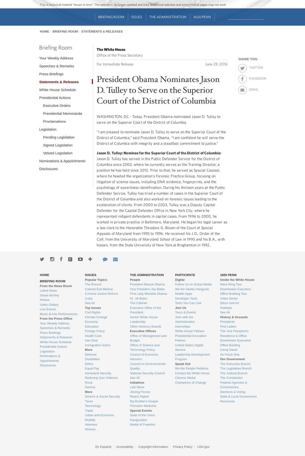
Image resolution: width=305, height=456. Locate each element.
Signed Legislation (57, 145)
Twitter (253, 67)
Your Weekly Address (56, 58)
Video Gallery (49, 304)
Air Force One (229, 354)
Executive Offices (143, 331)
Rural (88, 382)
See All (90, 303)
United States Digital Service (189, 347)
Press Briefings (51, 74)
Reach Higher (139, 396)
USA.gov (203, 447)
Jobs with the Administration (185, 319)
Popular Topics (96, 280)
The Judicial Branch (233, 373)
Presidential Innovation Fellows (191, 338)
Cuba (88, 298)
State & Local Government (238, 396)
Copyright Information (153, 447)
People (135, 280)
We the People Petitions (191, 368)
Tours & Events (185, 312)
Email (253, 89)
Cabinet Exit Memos (99, 289)
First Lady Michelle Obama (148, 293)
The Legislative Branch (236, 368)
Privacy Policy (182, 447)
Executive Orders (57, 106)
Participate (185, 275)
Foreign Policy (95, 331)
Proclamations (54, 121)
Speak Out (182, 364)
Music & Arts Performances (59, 314)
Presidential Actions (55, 98)
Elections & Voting (232, 392)
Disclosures (48, 169)
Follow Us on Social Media (193, 284)
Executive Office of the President (145, 310)
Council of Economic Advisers (144, 357)
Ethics (89, 364)
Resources (227, 401)
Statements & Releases (102, 31)
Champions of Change (190, 382)
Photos (44, 300)
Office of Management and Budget (148, 338)
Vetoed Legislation (57, 153)
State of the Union (142, 415)
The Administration (167, 17)
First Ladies (228, 326)
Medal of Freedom (142, 424)
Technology (93, 406)
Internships (182, 326)
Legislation (47, 129)
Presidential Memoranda (62, 113)
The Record (93, 284)
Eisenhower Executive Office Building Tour (235, 291)
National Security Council (147, 373)
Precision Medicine (143, 406)
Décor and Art (229, 303)
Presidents (227, 321)
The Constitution (231, 378)
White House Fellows (189, 331)
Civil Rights (93, 312)
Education (92, 326)
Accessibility (124, 447)
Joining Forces (140, 392)
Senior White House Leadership (144, 319)
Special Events (141, 410)
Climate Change (96, 317)
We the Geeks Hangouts (192, 289)
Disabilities (92, 359)
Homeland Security (98, 373)
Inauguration (138, 420)
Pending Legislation (58, 137)
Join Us (180, 308)
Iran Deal (91, 340)
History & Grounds (234, 317)
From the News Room (56, 286)
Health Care (93, 336)
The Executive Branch (235, 364)
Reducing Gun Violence (101, 378)
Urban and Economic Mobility (99, 417)
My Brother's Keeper (144, 401)
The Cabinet (138, 303)
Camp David (228, 350)
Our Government (232, 359)
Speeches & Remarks (56, 66)
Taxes (89, 401)
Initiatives (137, 382)
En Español (103, 447)
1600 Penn (202, 17)
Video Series (229, 298)
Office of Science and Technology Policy (145, 347)
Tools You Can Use (188, 303)
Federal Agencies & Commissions (233, 385)
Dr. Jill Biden (138, 298)
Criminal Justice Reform (101, 293)
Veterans (91, 424)
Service (90, 387)
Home (44, 31)
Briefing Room (111, 17)
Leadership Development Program (192, 357)
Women (90, 429)
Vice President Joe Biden (147, 289)
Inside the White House (237, 280)
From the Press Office (56, 318)
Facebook (253, 78)
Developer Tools (186, 298)
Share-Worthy (49, 295)
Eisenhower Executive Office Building (235, 343)
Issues (136, 17)
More (88, 350)
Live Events (48, 309)
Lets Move (137, 387)
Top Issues (93, 308)
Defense (90, 354)
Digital (180, 280)
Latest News (48, 290)
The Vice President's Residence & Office (234, 333)
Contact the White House (192, 373)
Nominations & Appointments (62, 161)
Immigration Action (98, 345)
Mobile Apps (183, 293)
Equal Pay (92, 368)
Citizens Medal (185, 378)
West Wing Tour (231, 284)
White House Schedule (57, 90)
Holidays (226, 308)
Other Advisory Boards (145, 326)
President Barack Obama (147, 284)
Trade (89, 410)
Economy (91, 321)
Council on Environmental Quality (148, 366)
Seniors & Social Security (102, 396)
